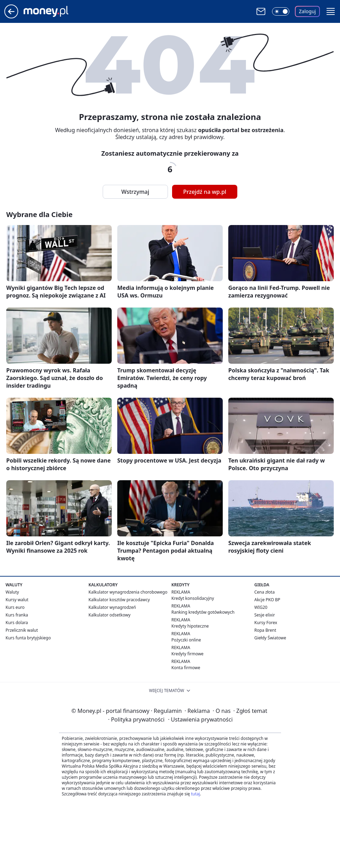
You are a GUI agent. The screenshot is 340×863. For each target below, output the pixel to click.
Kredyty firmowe (187, 654)
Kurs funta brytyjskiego (28, 638)
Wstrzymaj (135, 192)
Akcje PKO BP (267, 600)
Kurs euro (15, 607)
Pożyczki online (186, 640)
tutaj (195, 794)
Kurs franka (17, 615)
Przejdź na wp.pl (204, 192)
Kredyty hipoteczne (190, 626)
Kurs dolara (17, 622)
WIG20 (260, 607)
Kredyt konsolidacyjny (192, 598)
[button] (330, 11)
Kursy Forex (265, 622)
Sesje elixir (264, 615)
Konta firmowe (185, 668)
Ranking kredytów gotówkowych (203, 612)
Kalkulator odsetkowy (109, 615)
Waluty (12, 592)
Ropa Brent (265, 630)
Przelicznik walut (22, 630)
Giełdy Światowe (270, 638)
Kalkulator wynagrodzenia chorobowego (127, 592)
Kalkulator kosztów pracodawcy (119, 600)
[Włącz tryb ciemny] (280, 11)
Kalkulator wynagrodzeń (112, 607)
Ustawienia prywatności (200, 719)
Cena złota (264, 592)
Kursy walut (17, 600)
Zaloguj (307, 11)
